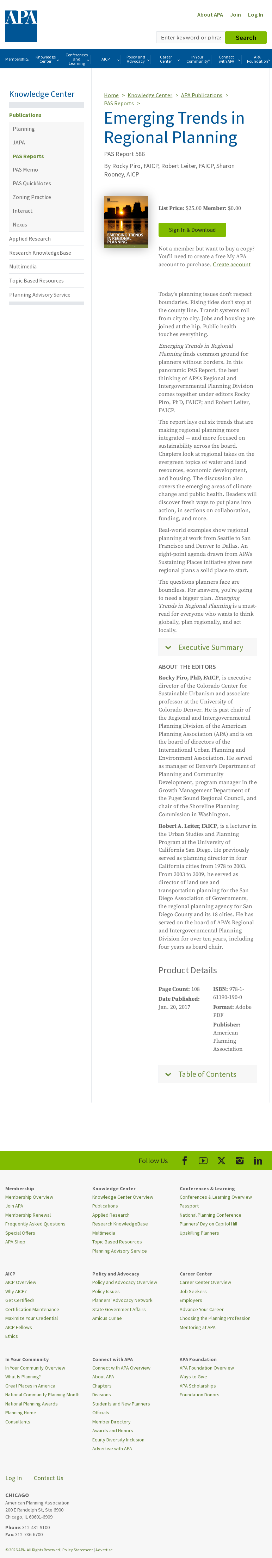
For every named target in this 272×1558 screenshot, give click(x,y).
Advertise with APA (112, 1448)
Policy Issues (106, 1291)
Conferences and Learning (78, 59)
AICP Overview (20, 1282)
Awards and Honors (112, 1430)
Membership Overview (29, 1197)
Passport (189, 1206)
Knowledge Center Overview (122, 1197)
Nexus (20, 224)
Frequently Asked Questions (35, 1224)
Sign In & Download (192, 229)
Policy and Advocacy (138, 59)
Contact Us (48, 1478)
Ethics (11, 1336)
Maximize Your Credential (31, 1318)
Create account (232, 264)
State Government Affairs (119, 1309)
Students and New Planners (121, 1404)
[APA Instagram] (239, 1159)
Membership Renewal (28, 1215)
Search (246, 37)
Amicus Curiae (107, 1318)
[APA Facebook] (184, 1159)
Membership (17, 59)
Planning (24, 128)
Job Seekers (193, 1291)
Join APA (14, 1206)
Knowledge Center (48, 59)
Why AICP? (16, 1291)
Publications (25, 114)
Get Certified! (19, 1300)
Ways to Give (193, 1376)
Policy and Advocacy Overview (124, 1282)
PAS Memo (25, 169)
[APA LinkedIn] (258, 1159)
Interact (23, 210)
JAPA (19, 142)
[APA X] (221, 1159)
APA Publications (201, 95)
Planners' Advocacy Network (122, 1300)
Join (235, 14)
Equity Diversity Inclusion (118, 1439)
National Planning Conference (210, 1215)
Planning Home (20, 1412)
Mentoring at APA (198, 1327)
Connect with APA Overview (121, 1368)
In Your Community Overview (35, 1368)
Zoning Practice (32, 196)
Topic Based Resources (36, 280)
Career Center (170, 59)
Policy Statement (77, 1549)
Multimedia (23, 266)
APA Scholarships (198, 1386)
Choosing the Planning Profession (215, 1318)
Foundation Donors (200, 1394)
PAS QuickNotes (32, 183)
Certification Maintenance (32, 1309)
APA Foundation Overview (207, 1368)
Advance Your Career (202, 1309)
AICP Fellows (18, 1327)
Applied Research (30, 238)
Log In (255, 14)
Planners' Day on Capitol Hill (208, 1224)
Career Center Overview (205, 1282)
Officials (100, 1412)
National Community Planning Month (42, 1394)
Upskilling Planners (199, 1233)
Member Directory (111, 1422)
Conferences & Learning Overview (216, 1197)
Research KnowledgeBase (40, 252)
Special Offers (20, 1233)
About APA (210, 14)
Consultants (17, 1422)
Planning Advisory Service (39, 294)
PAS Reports (28, 156)
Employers (191, 1300)
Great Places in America (30, 1386)
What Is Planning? (23, 1376)
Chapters (102, 1386)
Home (111, 95)
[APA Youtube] (203, 1159)
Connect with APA (230, 59)
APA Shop (15, 1242)
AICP (110, 59)
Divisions (101, 1394)
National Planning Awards (31, 1404)
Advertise (103, 1549)
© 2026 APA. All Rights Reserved (33, 1549)
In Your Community (198, 59)
